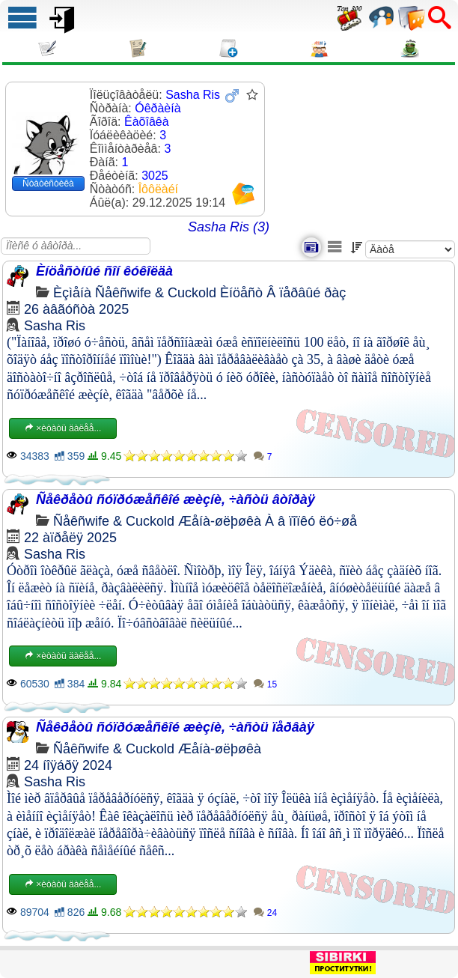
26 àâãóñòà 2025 (76, 309)
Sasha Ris (54, 325)
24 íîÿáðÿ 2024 (68, 765)
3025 (154, 175)
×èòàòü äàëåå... (63, 428)
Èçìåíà (72, 292)
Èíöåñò (241, 292)
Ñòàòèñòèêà (48, 183)
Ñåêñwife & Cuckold (155, 292)
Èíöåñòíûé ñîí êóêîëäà (104, 271)
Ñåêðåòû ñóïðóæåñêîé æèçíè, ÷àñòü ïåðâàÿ (175, 727)
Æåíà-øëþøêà (219, 521)
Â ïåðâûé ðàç (306, 292)
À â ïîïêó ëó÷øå (311, 521)
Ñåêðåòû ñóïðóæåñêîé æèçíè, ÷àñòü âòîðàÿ (175, 499)
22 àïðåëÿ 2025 (70, 537)
